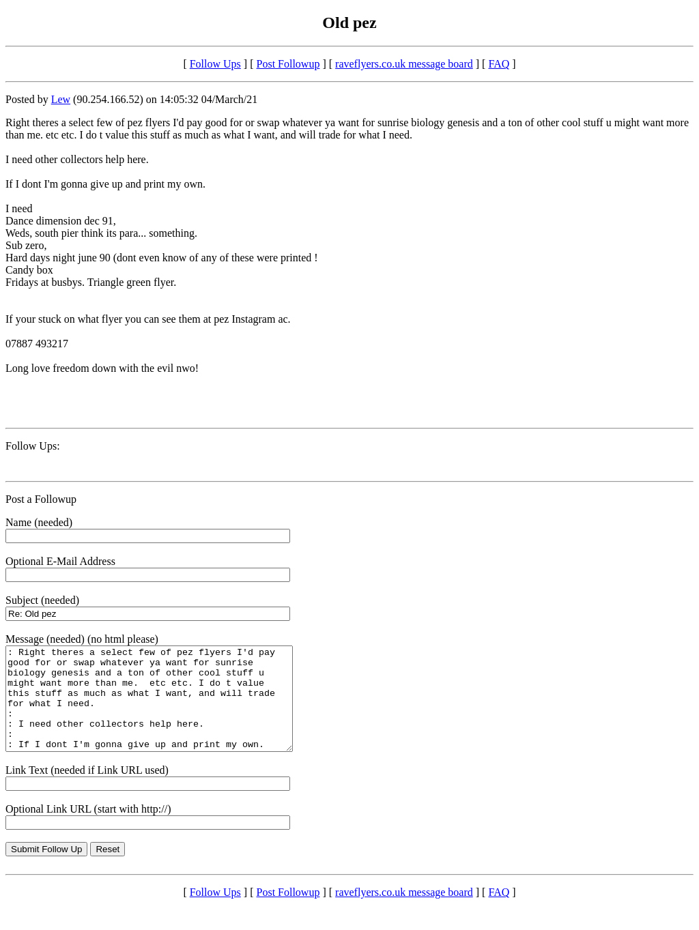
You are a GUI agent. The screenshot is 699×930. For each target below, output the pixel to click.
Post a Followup (40, 499)
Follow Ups (215, 64)
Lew (60, 99)
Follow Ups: (32, 446)
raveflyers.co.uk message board (404, 64)
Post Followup (288, 64)
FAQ (498, 64)
